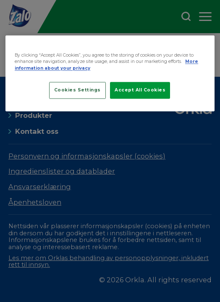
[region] (110, 73)
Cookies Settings (77, 90)
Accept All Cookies (140, 90)
